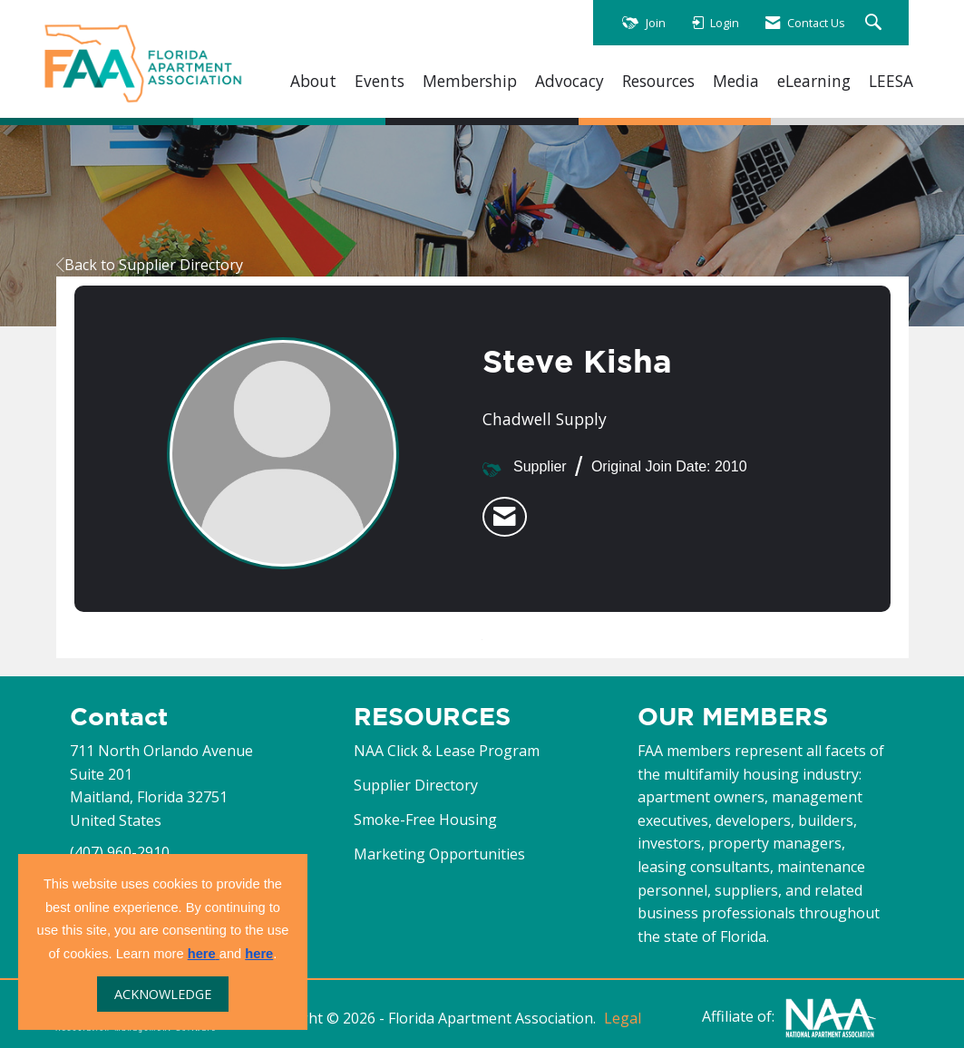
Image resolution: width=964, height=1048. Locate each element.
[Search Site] (875, 23)
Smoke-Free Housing (425, 820)
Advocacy (569, 81)
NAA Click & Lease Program (447, 751)
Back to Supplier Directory (149, 265)
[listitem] (504, 517)
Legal (622, 1018)
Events (379, 81)
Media (736, 81)
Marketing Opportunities (439, 854)
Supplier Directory (416, 785)
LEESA (891, 81)
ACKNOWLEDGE (162, 994)
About (313, 81)
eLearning (814, 81)
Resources (658, 81)
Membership (470, 81)
